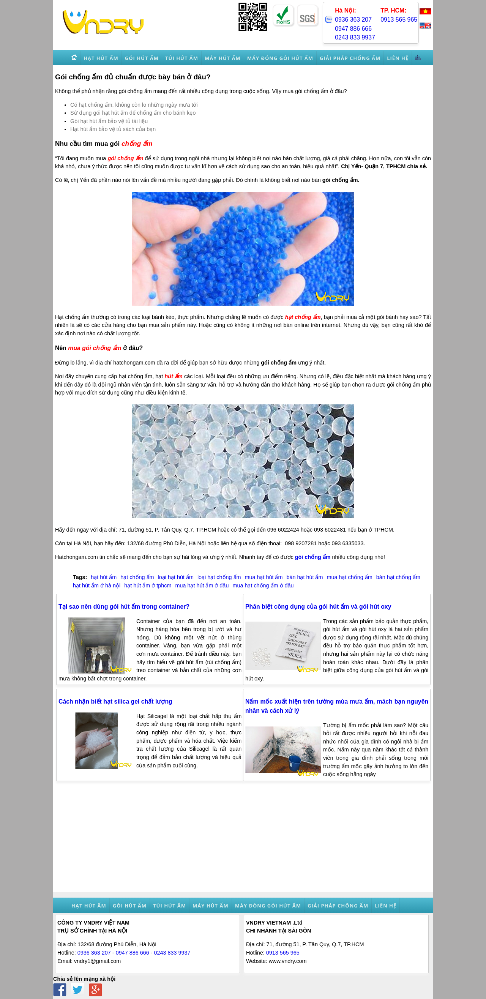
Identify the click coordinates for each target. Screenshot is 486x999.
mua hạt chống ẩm (349, 577)
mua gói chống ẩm (94, 348)
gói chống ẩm (125, 158)
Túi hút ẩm (169, 905)
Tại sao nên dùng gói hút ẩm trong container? (123, 606)
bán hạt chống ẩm (398, 577)
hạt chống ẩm (303, 317)
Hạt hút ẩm (88, 905)
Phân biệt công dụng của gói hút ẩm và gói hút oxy (318, 606)
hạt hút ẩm (104, 577)
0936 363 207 (353, 19)
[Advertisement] (243, 839)
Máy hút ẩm (211, 905)
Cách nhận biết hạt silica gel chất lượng (115, 701)
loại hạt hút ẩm (176, 577)
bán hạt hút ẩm (304, 577)
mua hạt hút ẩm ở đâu (202, 585)
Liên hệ (385, 905)
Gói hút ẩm (130, 905)
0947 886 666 (353, 28)
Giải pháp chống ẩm (338, 905)
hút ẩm (174, 376)
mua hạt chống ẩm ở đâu (262, 585)
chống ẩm (137, 143)
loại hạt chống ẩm (219, 577)
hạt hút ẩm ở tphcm (147, 585)
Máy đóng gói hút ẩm (268, 905)
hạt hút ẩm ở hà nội (96, 585)
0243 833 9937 (355, 37)
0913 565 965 (398, 19)
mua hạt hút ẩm (264, 577)
